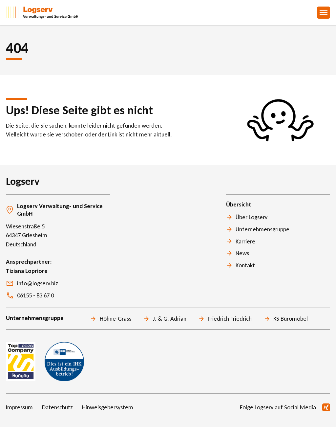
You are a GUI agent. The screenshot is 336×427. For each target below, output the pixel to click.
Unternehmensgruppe (262, 229)
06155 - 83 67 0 (35, 295)
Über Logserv (251, 217)
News (242, 253)
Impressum (19, 407)
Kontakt (245, 265)
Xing (326, 407)
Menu (323, 13)
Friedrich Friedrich (230, 318)
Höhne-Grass (115, 318)
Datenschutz (57, 407)
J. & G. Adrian (169, 318)
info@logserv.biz (37, 283)
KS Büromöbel (290, 318)
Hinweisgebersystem (107, 407)
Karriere (245, 241)
